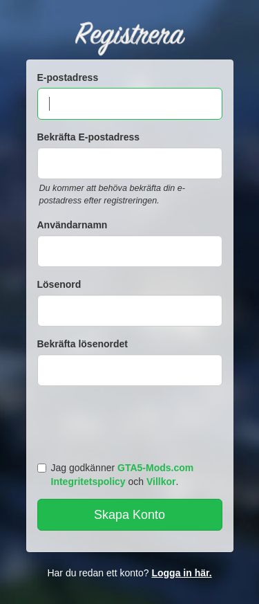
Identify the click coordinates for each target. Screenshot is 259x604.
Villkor (161, 481)
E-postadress (68, 77)
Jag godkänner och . (115, 474)
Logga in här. (181, 572)
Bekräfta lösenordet (82, 343)
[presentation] (132, 420)
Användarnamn (72, 224)
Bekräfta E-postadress (88, 137)
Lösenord (59, 284)
